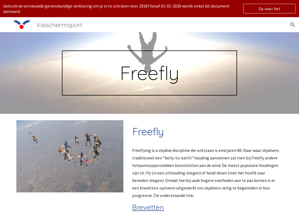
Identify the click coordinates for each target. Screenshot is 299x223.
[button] (292, 24)
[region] (149, 8)
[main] (149, 73)
